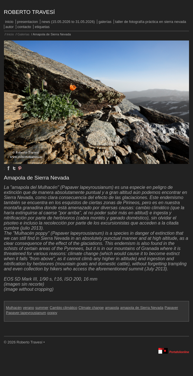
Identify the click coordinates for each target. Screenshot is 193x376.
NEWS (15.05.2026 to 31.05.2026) (68, 22)
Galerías (105, 22)
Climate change (91, 308)
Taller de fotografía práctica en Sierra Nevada (150, 22)
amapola (112, 308)
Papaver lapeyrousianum (26, 313)
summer (41, 308)
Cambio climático (63, 308)
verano (28, 308)
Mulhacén (14, 308)
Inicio (9, 22)
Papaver (171, 308)
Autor (9, 27)
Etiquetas (42, 27)
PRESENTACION (27, 22)
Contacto (24, 27)
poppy (52, 313)
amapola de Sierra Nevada (141, 308)
